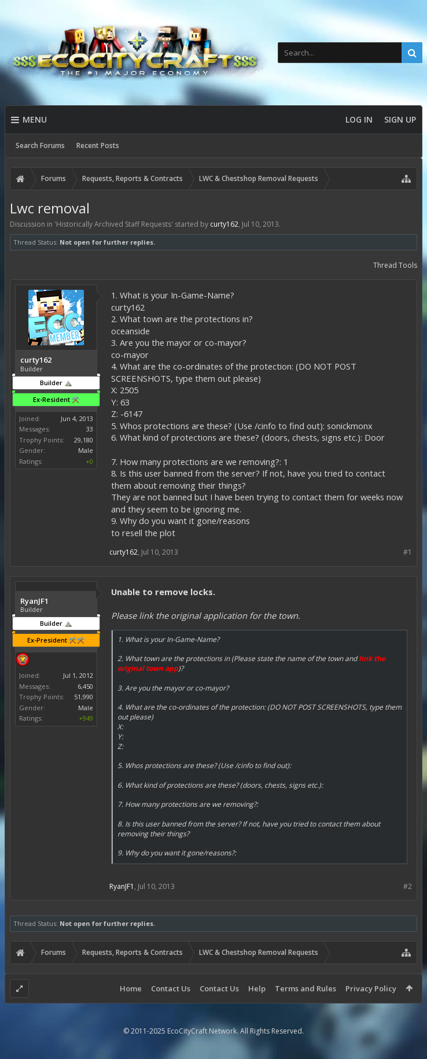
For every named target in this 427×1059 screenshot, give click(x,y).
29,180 (83, 440)
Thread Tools (395, 265)
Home (131, 988)
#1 (407, 552)
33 (89, 429)
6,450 (85, 686)
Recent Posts (97, 145)
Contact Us (170, 988)
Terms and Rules (305, 988)
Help (257, 988)
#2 (407, 886)
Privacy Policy (370, 988)
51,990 (83, 696)
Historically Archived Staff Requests (113, 224)
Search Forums (40, 145)
